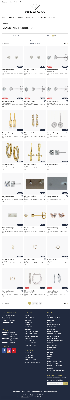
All (40, 303)
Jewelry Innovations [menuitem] (55, 340)
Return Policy (30, 357)
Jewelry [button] (21, 17)
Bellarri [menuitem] (50, 320)
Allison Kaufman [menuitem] (54, 318)
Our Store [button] (41, 17)
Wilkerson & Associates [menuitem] (56, 370)
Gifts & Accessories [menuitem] (32, 331)
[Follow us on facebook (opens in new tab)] (4, 350)
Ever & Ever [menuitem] (51, 327)
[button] (5, 2)
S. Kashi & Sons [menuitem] (53, 363)
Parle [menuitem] (49, 359)
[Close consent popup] (35, 397)
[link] (16, 2)
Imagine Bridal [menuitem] (53, 336)
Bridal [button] (4, 17)
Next (65, 44)
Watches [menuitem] (28, 329)
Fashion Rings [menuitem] (30, 318)
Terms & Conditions (32, 362)
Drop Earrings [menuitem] (30, 343)
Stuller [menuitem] (50, 368)
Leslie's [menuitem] (50, 352)
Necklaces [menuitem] (28, 325)
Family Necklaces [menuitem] (31, 336)
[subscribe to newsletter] (65, 383)
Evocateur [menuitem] (51, 329)
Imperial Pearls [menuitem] (53, 338)
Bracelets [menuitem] (28, 327)
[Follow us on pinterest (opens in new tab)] (14, 350)
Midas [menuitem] (49, 354)
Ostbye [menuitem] (49, 356)
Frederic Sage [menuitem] (52, 331)
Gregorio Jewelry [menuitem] (54, 334)
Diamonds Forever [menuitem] (54, 325)
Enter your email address (55, 380)
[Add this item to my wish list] (21, 69)
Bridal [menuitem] (27, 315)
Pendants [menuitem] (28, 322)
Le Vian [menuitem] (50, 350)
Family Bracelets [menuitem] (31, 334)
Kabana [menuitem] (50, 343)
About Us (28, 353)
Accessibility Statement (50, 391)
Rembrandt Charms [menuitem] (54, 361)
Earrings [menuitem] (28, 320)
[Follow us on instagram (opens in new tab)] (9, 350)
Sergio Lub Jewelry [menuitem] (54, 366)
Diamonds (30, 17)
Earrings (5, 23)
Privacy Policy (30, 360)
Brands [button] (12, 17)
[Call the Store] (7, 322)
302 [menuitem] (48, 315)
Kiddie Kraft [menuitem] (52, 347)
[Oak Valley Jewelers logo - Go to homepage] (35, 9)
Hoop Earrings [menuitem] (30, 345)
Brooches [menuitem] (28, 338)
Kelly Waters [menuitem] (52, 345)
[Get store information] (8, 325)
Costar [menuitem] (50, 322)
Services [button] (51, 17)
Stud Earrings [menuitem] (30, 340)
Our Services (29, 355)
